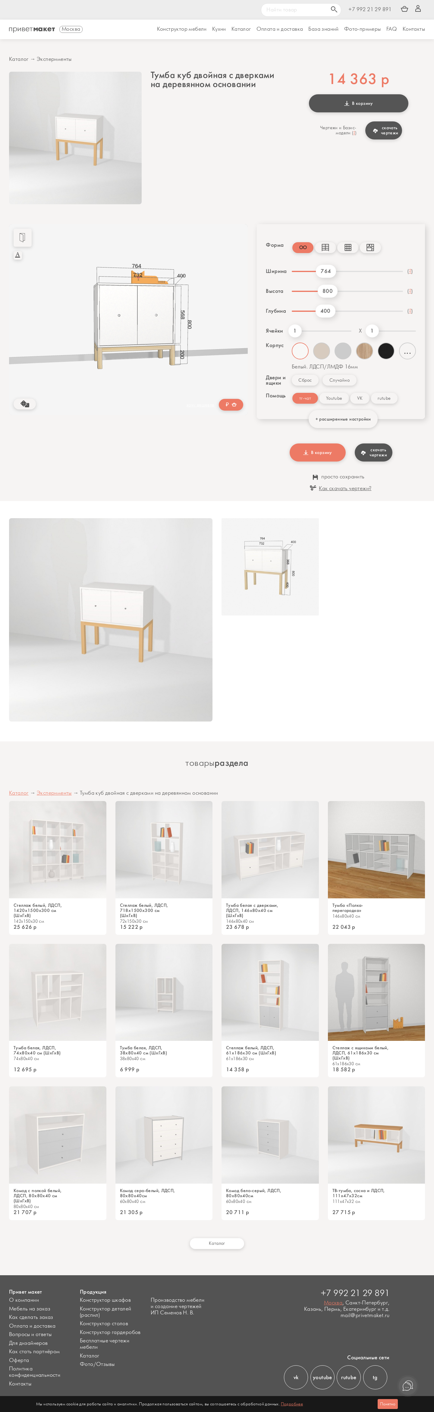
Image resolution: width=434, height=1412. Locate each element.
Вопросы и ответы (30, 1334)
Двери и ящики (276, 380)
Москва (333, 1303)
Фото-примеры (362, 29)
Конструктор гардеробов (110, 1332)
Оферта (19, 1360)
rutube (384, 398)
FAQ (391, 29)
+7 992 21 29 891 (370, 10)
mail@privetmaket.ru (365, 1316)
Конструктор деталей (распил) (105, 1312)
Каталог (241, 29)
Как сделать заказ (31, 1317)
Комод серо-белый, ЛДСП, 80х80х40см (147, 1193)
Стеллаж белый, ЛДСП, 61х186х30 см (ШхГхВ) (251, 1050)
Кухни (219, 29)
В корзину (358, 103)
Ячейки (274, 330)
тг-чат (305, 398)
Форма (274, 245)
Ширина (276, 271)
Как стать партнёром (34, 1351)
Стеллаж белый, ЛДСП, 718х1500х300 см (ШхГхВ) (144, 910)
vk (296, 1377)
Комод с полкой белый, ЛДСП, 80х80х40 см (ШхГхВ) (37, 1196)
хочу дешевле (201, 405)
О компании (24, 1300)
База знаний (323, 29)
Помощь (274, 395)
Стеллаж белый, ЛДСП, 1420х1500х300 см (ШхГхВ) (38, 910)
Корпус (275, 345)
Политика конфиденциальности (34, 1372)
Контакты (414, 29)
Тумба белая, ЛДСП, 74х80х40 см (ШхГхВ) (37, 1050)
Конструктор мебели (182, 29)
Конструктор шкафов (105, 1300)
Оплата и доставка (32, 1326)
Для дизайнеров (28, 1343)
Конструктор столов (104, 1323)
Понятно (387, 1404)
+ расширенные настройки (343, 419)
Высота (274, 291)
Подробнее (292, 1404)
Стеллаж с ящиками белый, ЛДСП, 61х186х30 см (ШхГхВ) (360, 1053)
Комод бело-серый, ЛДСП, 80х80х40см (253, 1193)
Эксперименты (54, 59)
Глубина (276, 311)
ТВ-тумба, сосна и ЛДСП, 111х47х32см (358, 1193)
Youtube (334, 398)
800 (327, 291)
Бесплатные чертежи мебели (104, 1344)
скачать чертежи (385, 130)
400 (325, 311)
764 (326, 271)
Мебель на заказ (29, 1309)
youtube (322, 1377)
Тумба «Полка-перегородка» (347, 908)
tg (375, 1377)
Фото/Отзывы (97, 1364)
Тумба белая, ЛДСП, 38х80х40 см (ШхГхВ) (143, 1050)
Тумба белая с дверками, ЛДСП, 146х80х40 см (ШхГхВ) (252, 910)
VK (360, 398)
